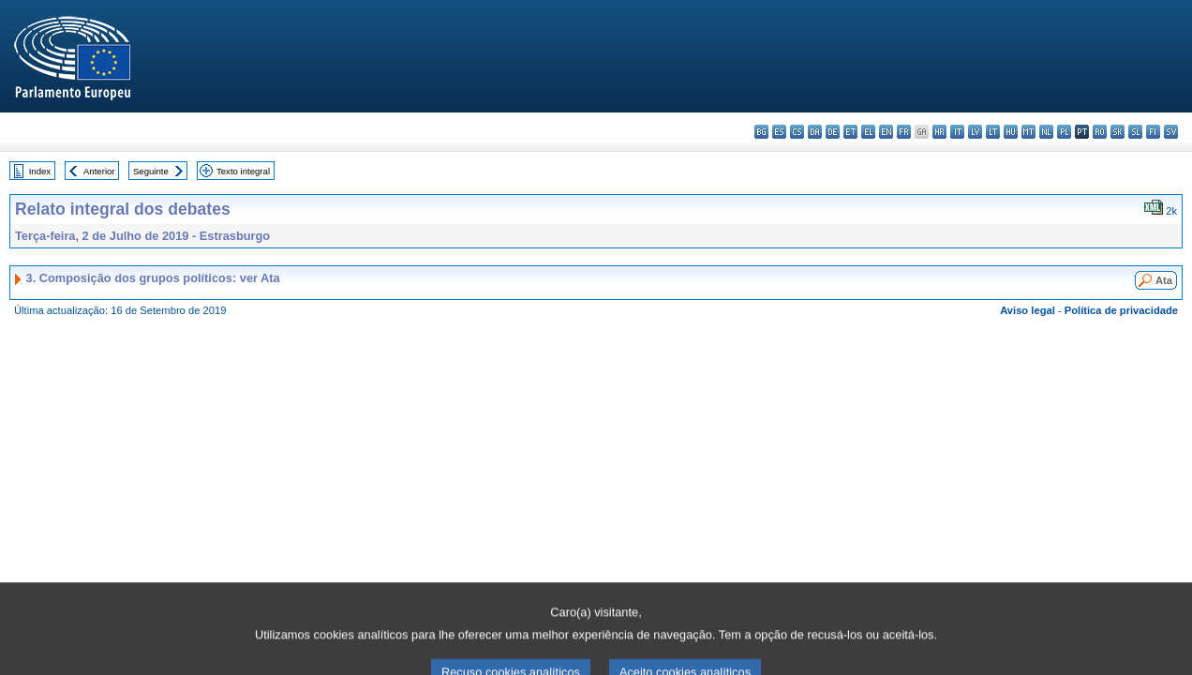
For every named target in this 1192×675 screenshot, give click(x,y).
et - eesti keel (850, 132)
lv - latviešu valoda (975, 132)
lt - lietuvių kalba (993, 132)
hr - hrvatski (939, 132)
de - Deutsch (833, 132)
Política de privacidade (1121, 310)
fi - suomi (1153, 132)
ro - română (1100, 132)
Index (40, 171)
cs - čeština (797, 132)
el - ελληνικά (868, 132)
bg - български (761, 132)
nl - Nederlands (1046, 132)
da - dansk (815, 132)
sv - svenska (1171, 132)
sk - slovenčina (1117, 132)
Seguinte (151, 171)
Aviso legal (1027, 310)
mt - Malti (1028, 132)
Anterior (99, 171)
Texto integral (243, 171)
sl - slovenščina (1135, 132)
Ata (1163, 280)
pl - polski (1064, 132)
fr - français (904, 132)
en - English (886, 132)
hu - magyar (1011, 132)
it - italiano (957, 132)
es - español (779, 132)
